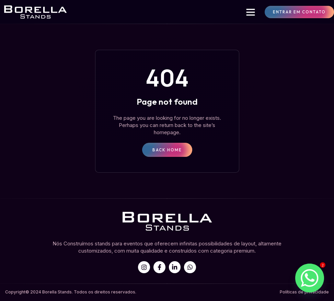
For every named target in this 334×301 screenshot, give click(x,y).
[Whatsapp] (309, 278)
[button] (250, 12)
